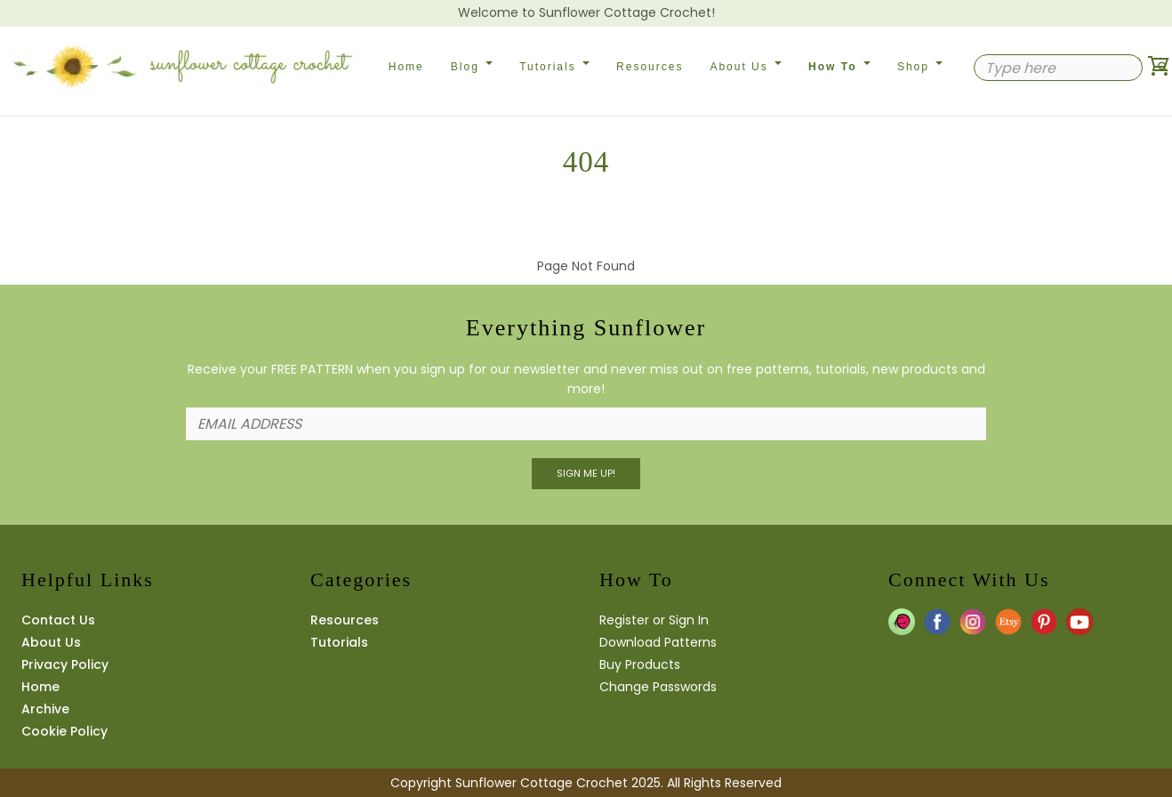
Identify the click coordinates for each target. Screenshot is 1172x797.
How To (839, 66)
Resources (649, 66)
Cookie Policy (64, 731)
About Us (746, 66)
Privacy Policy (64, 664)
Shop (920, 66)
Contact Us (58, 620)
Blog (472, 66)
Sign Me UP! (586, 473)
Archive (45, 709)
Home (406, 66)
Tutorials (554, 66)
